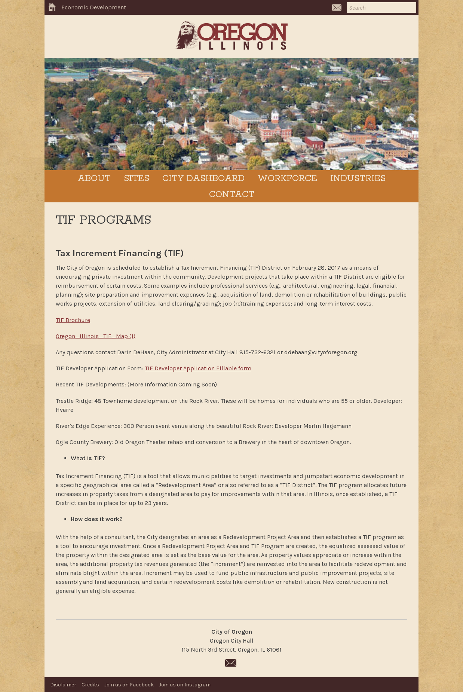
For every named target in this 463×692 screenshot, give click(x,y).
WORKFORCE (287, 178)
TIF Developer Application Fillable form (198, 368)
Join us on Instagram (185, 685)
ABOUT (94, 178)
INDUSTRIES (358, 178)
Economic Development (93, 7)
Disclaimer (63, 685)
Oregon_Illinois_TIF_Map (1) (95, 336)
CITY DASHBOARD (203, 178)
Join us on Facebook (129, 685)
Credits (90, 685)
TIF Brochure (73, 320)
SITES (136, 178)
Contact (231, 194)
